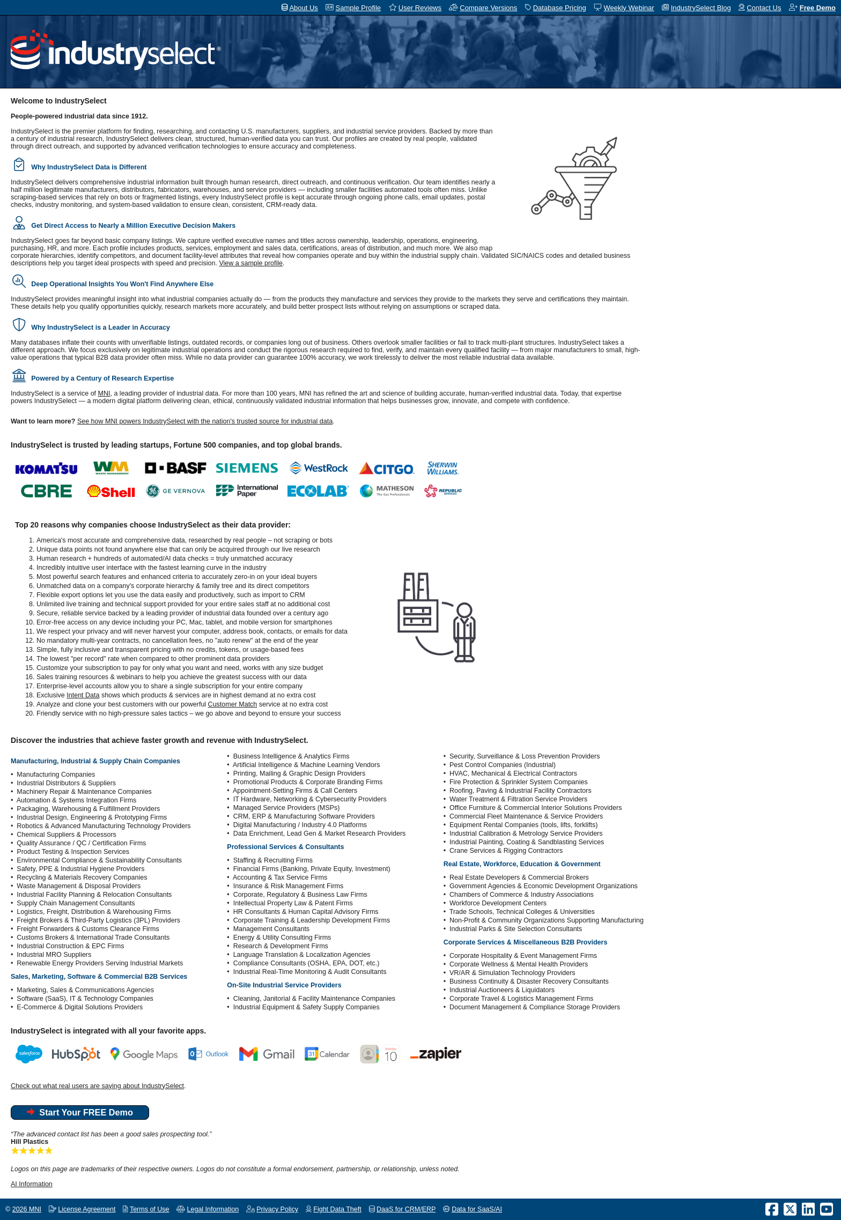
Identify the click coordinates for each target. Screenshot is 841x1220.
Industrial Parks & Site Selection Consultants (515, 929)
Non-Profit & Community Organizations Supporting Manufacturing (546, 920)
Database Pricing (559, 8)
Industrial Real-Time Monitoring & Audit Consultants (310, 972)
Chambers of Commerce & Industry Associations (521, 894)
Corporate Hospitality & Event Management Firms (523, 955)
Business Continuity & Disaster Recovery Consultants (529, 981)
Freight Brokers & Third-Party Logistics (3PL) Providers (98, 920)
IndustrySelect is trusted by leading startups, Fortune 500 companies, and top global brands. (176, 445)
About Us (303, 8)
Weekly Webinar (628, 8)
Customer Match (232, 704)
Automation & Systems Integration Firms (77, 800)
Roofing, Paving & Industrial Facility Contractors (520, 790)
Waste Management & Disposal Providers (79, 886)
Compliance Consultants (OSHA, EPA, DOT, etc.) (306, 963)
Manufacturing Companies (56, 774)
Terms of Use (149, 1209)
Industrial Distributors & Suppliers (66, 783)
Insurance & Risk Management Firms (288, 886)
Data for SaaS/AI (477, 1209)
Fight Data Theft (337, 1209)
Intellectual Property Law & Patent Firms (293, 903)
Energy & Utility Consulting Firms (282, 937)
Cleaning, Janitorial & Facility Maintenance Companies (314, 998)
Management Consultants (271, 929)
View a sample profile (251, 263)
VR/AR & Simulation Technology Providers (512, 973)
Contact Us (764, 8)
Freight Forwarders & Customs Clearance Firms (88, 929)
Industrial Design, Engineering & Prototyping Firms (92, 817)
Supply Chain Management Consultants (76, 903)
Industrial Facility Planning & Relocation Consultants (94, 894)
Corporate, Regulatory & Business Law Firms (300, 894)
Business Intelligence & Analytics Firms (291, 756)
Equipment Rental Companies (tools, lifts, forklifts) (523, 825)
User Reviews (420, 8)
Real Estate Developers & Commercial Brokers (519, 877)
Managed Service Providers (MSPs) (286, 808)
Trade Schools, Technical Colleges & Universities (522, 912)
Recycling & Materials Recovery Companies (82, 877)
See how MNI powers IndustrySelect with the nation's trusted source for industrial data (205, 421)
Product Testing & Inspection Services (73, 852)
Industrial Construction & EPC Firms (70, 946)
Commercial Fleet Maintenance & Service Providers (526, 816)
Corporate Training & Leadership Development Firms (311, 920)
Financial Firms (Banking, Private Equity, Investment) (311, 869)
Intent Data (83, 695)
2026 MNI (26, 1209)
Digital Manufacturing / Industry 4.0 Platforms (300, 825)
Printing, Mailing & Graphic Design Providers (299, 773)
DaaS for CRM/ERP (406, 1209)
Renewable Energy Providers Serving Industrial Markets (100, 963)
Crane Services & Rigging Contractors (506, 850)
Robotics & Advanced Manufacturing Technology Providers (103, 826)
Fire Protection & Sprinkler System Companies (518, 782)
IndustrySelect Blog (701, 8)
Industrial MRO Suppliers (54, 954)
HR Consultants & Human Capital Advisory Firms (306, 912)
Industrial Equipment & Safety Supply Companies (306, 1007)
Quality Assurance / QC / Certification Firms (81, 843)
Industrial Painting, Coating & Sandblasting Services (526, 842)
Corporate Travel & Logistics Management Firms (521, 998)
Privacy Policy (277, 1209)
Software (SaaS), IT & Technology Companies (85, 998)
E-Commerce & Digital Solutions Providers (80, 1007)
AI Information (32, 1184)
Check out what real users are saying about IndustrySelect (97, 1086)
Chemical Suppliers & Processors (66, 834)
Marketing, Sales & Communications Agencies (85, 990)
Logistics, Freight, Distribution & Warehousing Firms (94, 912)
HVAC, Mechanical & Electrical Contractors (513, 773)
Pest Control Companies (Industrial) (502, 765)
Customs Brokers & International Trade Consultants (93, 937)
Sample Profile (358, 8)
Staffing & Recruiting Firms (273, 860)
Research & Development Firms (280, 946)
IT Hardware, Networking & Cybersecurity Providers (310, 799)
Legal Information (213, 1209)
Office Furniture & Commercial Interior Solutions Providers (535, 808)
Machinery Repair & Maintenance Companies (84, 791)
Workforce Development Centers (498, 903)
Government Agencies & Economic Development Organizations (543, 886)
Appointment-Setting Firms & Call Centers (295, 790)
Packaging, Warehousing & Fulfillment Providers (88, 809)
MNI (104, 393)
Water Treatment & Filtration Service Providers (518, 799)
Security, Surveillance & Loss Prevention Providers (524, 756)
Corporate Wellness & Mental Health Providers (518, 964)
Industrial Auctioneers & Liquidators (502, 990)
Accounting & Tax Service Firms (280, 877)
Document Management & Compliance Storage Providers (534, 1007)
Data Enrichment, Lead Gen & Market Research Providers (319, 833)
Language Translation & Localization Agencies (302, 954)
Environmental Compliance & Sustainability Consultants (99, 860)
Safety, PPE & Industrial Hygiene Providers (80, 869)
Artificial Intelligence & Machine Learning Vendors (306, 765)
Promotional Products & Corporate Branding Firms (308, 782)
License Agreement (86, 1209)
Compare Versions (488, 8)
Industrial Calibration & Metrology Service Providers (526, 833)
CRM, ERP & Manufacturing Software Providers (304, 816)
